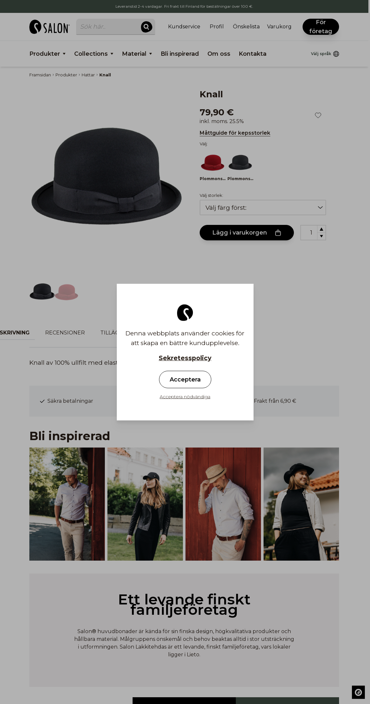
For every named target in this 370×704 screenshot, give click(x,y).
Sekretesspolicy (185, 358)
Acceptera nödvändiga (185, 397)
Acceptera (185, 379)
